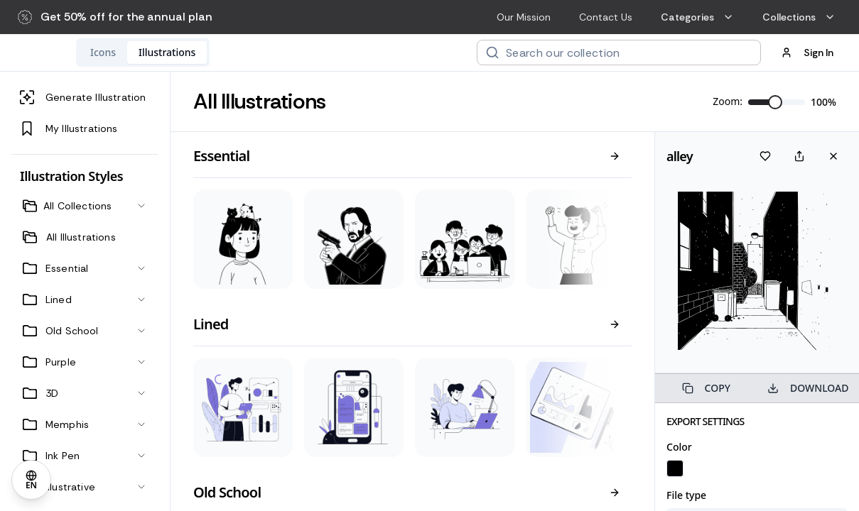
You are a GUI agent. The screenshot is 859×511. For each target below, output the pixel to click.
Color (679, 447)
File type (686, 495)
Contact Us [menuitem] (605, 17)
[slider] (775, 102)
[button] (115, 17)
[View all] (615, 156)
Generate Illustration (83, 97)
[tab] (195, 52)
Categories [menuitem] (697, 17)
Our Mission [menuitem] (524, 17)
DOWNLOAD (807, 388)
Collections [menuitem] (799, 17)
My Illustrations (69, 128)
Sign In (807, 52)
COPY (706, 388)
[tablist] (235, 52)
